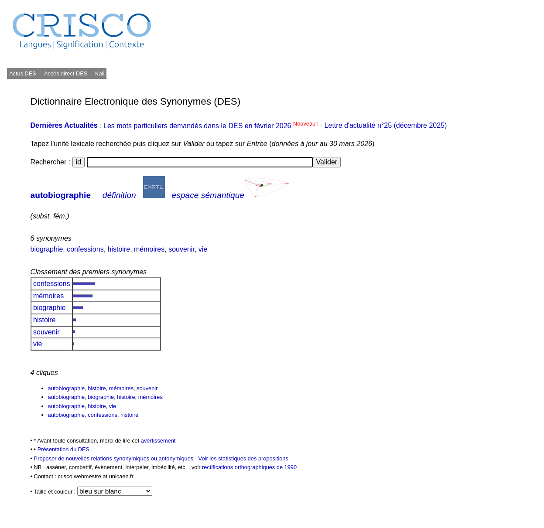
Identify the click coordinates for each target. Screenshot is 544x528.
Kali (99, 73)
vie (202, 249)
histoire (119, 249)
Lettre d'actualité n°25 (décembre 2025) (386, 125)
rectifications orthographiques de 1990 (249, 467)
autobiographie (61, 195)
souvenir (181, 249)
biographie (47, 249)
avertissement (158, 440)
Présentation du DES (64, 449)
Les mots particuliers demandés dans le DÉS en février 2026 (211, 125)
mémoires (149, 249)
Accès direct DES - (67, 73)
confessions (85, 249)
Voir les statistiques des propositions (243, 458)
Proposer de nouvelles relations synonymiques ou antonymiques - (116, 458)
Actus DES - (24, 73)
